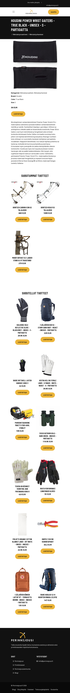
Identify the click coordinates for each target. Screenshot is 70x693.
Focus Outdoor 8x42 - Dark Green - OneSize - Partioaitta (47, 436)
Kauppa (53, 12)
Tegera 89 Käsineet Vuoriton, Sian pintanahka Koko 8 (22, 489)
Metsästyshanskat (36, 34)
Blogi (16, 673)
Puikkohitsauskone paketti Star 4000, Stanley (22, 425)
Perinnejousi (19, 661)
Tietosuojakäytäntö (42, 689)
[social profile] (41, 2)
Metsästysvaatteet (20, 34)
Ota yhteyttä (21, 689)
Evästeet (31, 689)
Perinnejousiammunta (22, 669)
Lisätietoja (18, 114)
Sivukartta (54, 689)
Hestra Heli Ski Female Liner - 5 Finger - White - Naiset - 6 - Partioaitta (47, 383)
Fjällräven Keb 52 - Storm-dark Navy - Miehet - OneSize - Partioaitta (48, 327)
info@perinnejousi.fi (52, 5)
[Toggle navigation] (13, 12)
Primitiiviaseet (20, 665)
